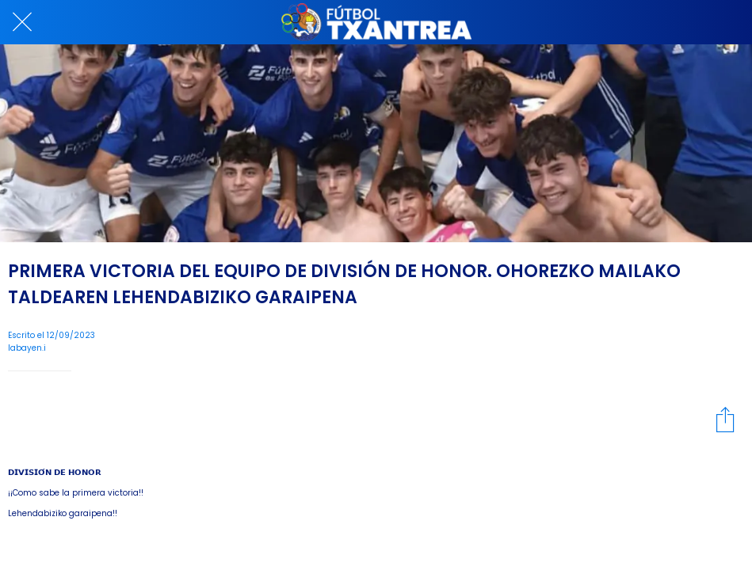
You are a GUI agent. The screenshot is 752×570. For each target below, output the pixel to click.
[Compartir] (725, 419)
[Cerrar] (22, 22)
